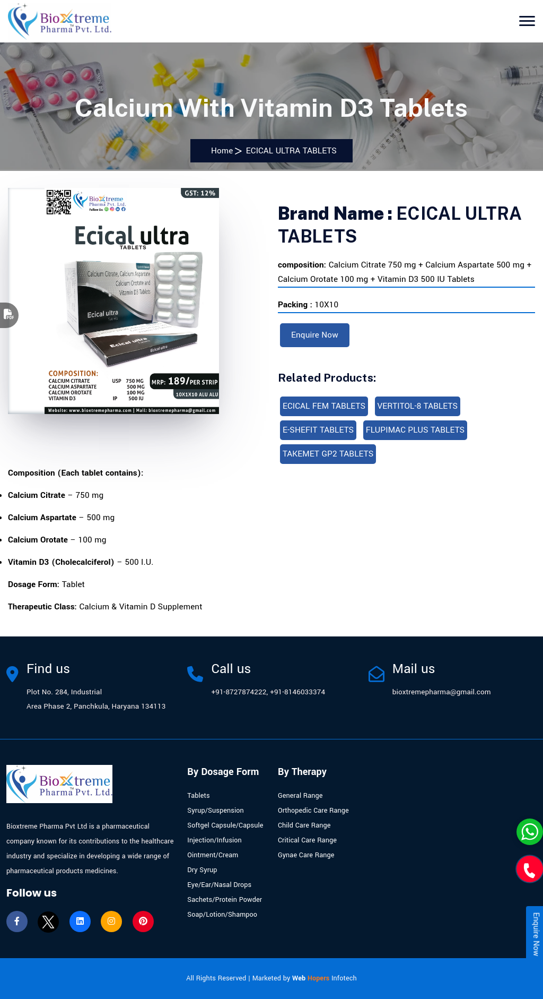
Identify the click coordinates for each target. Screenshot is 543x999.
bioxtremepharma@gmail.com (441, 692)
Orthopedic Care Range (313, 810)
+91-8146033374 (297, 692)
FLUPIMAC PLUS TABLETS (415, 430)
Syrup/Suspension (215, 810)
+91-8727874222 (238, 692)
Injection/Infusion (214, 840)
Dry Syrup (202, 870)
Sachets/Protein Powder (224, 900)
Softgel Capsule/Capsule (225, 825)
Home (219, 150)
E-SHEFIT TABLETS (318, 430)
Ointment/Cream (212, 855)
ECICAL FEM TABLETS (324, 406)
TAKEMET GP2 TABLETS (328, 454)
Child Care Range (304, 825)
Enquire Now (314, 335)
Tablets (198, 795)
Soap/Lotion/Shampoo (222, 914)
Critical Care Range (307, 840)
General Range (300, 795)
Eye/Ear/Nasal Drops (219, 885)
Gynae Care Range (306, 855)
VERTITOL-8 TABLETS (418, 406)
